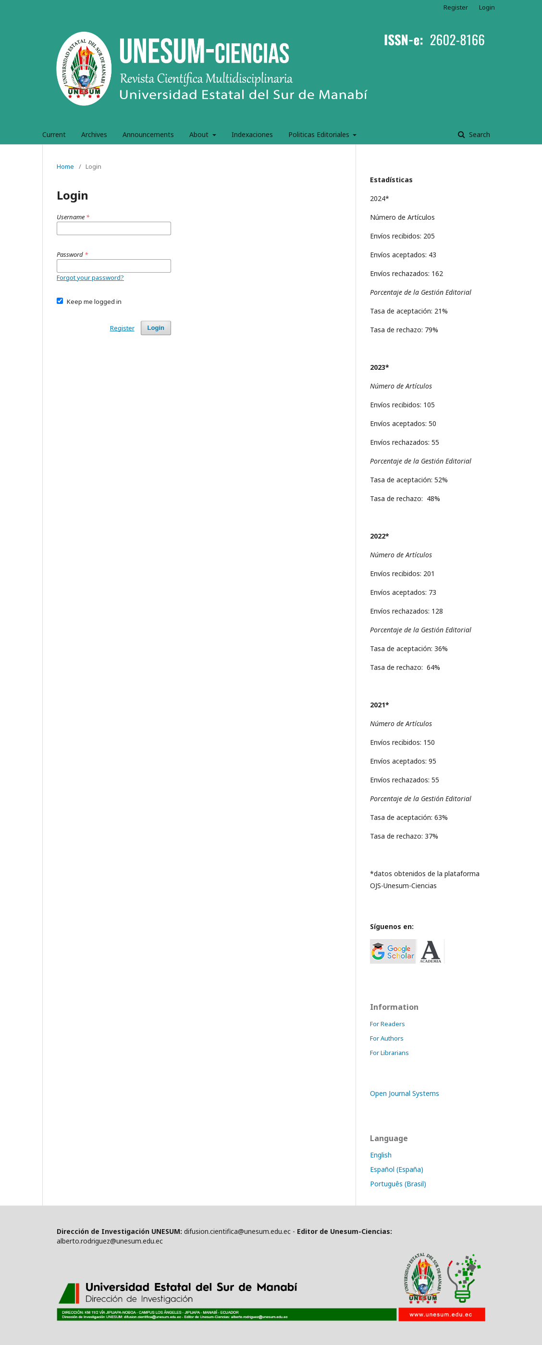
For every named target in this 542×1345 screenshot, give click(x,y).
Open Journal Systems (404, 1093)
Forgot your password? (90, 277)
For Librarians (389, 1052)
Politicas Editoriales (319, 134)
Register (455, 7)
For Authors (387, 1038)
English (381, 1154)
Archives (94, 134)
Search (478, 134)
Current (54, 134)
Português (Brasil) (398, 1183)
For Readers (387, 1023)
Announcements (148, 134)
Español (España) (396, 1169)
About (199, 134)
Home (65, 166)
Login (487, 7)
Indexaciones (252, 134)
